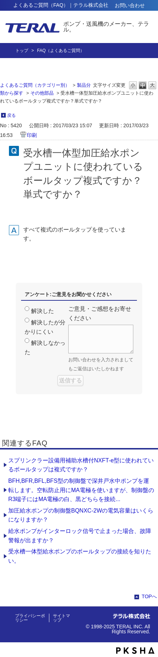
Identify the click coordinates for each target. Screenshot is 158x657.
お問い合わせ (130, 5)
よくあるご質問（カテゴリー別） (35, 85)
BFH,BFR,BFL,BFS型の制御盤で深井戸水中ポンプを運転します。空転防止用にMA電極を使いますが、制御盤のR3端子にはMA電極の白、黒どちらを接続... (81, 490)
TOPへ (149, 596)
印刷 (32, 135)
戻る (11, 115)
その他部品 (42, 93)
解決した (42, 311)
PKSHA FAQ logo (135, 650)
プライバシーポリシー (30, 618)
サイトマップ (61, 618)
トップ (21, 50)
